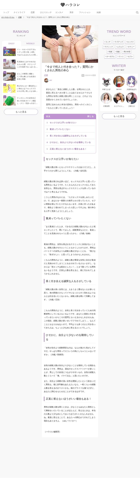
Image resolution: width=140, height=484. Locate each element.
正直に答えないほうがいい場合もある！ (68, 149)
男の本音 (126, 52)
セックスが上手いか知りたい (63, 123)
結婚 (99, 12)
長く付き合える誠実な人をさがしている (68, 136)
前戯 (117, 52)
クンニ (121, 56)
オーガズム (110, 56)
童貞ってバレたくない (60, 129)
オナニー (131, 47)
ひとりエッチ (46, 12)
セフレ (130, 56)
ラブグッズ (118, 42)
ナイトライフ (19, 12)
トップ (6, 12)
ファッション (85, 12)
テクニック (108, 47)
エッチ (107, 42)
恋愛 (33, 12)
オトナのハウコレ (7, 17)
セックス (130, 42)
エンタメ (59, 12)
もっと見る (21, 112)
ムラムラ (120, 47)
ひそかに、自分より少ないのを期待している (70, 142)
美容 (71, 12)
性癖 (110, 52)
